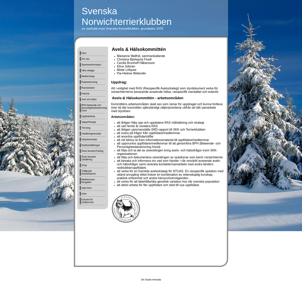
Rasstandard (88, 87)
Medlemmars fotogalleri (88, 181)
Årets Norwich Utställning (88, 158)
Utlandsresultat (89, 139)
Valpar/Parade (88, 122)
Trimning (85, 128)
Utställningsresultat (91, 133)
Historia (85, 93)
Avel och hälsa (88, 99)
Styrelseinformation (91, 64)
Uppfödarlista (88, 116)
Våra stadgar (88, 70)
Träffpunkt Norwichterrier (88, 172)
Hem (83, 53)
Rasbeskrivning (89, 82)
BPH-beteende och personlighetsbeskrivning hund (93, 108)
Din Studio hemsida (151, 279)
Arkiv (84, 193)
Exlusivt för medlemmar (87, 201)
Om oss (85, 59)
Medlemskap (88, 76)
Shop (84, 165)
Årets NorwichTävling (92, 151)
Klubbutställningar (90, 145)
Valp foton (86, 188)
